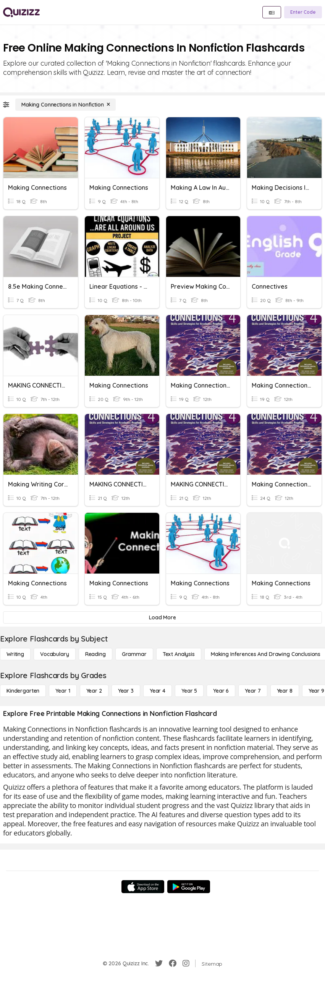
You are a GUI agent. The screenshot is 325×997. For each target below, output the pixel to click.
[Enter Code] (303, 12)
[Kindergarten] (23, 691)
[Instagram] (186, 963)
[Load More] (162, 617)
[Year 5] (189, 691)
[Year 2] (94, 691)
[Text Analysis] (178, 654)
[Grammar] (134, 654)
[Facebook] (172, 963)
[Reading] (95, 654)
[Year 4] (157, 691)
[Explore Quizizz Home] (21, 12)
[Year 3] (126, 691)
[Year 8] (284, 691)
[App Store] (142, 886)
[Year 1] (62, 691)
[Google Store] (188, 886)
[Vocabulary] (55, 654)
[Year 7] (252, 691)
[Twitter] (159, 963)
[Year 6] (221, 691)
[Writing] (15, 654)
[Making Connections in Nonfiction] (65, 105)
